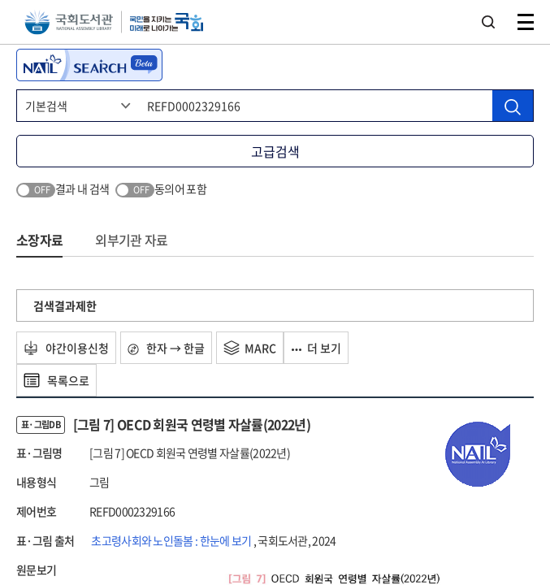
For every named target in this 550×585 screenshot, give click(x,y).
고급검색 (275, 151)
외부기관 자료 (131, 239)
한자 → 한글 (166, 348)
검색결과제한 (65, 305)
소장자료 (39, 239)
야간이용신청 (66, 348)
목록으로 (56, 380)
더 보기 (316, 348)
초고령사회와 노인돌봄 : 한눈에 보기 (172, 540)
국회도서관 (68, 22)
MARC (249, 348)
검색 (488, 22)
